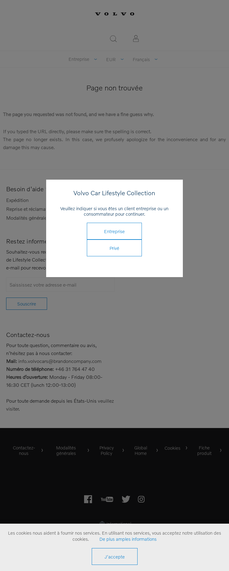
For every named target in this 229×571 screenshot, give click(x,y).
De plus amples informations (128, 539)
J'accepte (115, 556)
